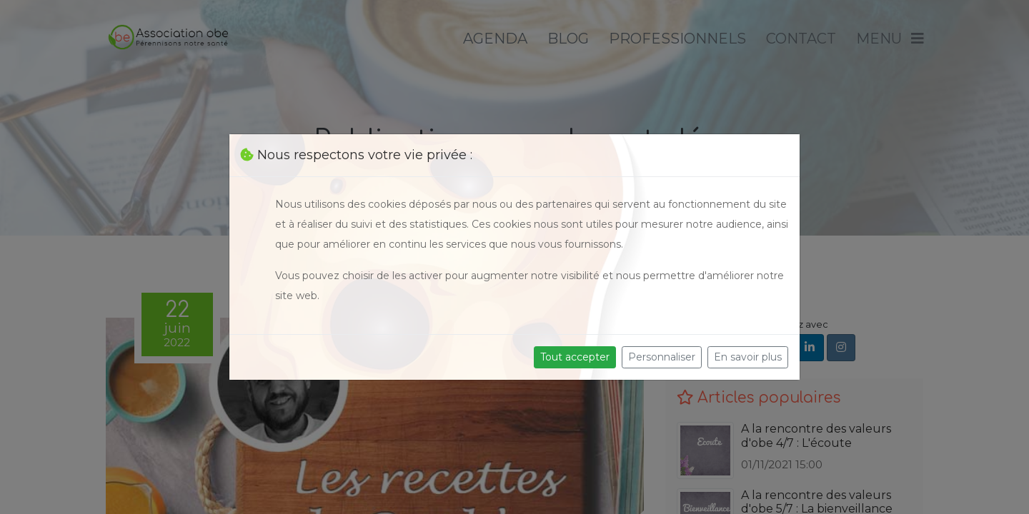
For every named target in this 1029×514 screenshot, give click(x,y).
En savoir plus (748, 357)
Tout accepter (575, 357)
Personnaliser (661, 357)
